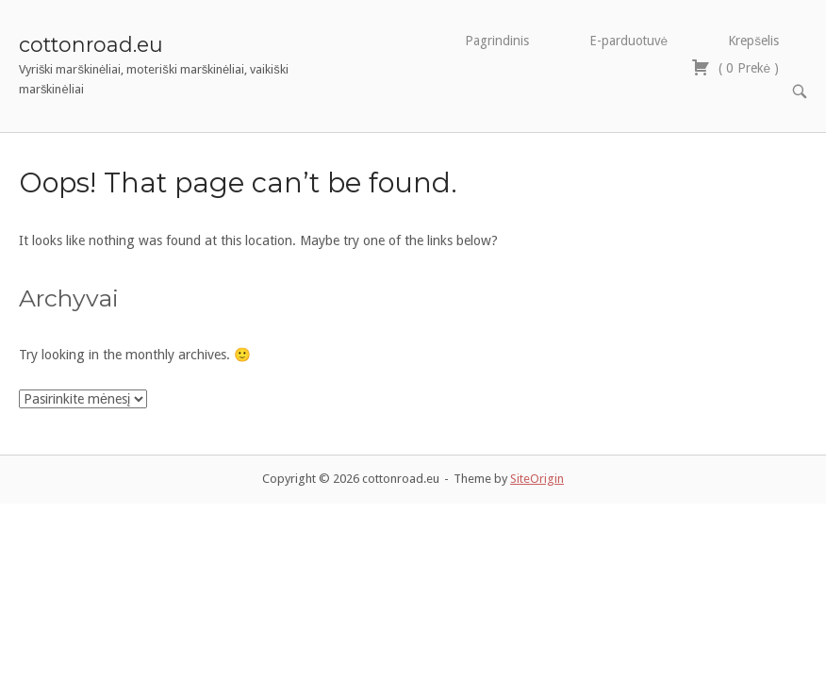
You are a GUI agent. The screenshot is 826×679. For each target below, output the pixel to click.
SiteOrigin (537, 450)
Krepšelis (753, 40)
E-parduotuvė (629, 40)
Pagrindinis (497, 40)
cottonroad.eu (91, 44)
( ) (735, 67)
